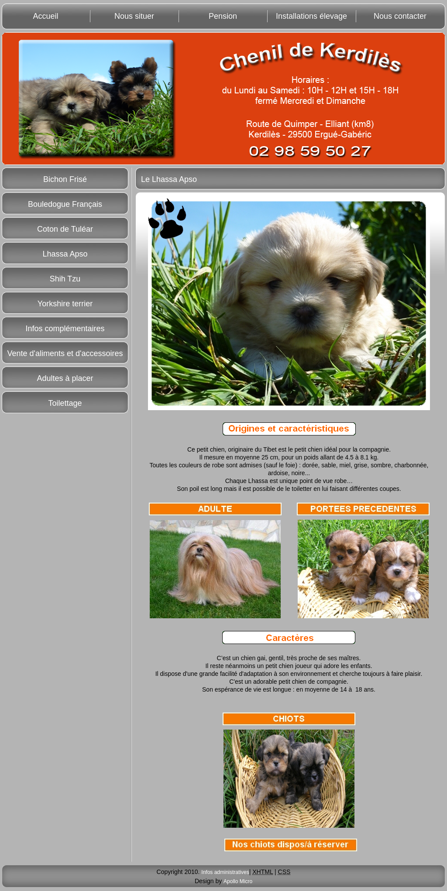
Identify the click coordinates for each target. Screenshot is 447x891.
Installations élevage (311, 16)
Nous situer (134, 16)
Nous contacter (400, 16)
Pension (223, 16)
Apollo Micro (238, 881)
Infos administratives (225, 872)
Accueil (45, 16)
